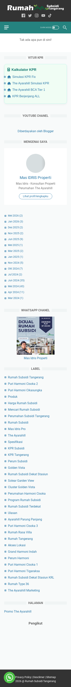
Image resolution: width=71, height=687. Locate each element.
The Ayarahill (17, 435)
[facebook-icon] (23, 16)
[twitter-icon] (30, 16)
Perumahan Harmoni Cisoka (27, 493)
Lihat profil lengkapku (35, 196)
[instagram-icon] (36, 16)
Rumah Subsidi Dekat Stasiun (28, 474)
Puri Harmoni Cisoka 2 (23, 384)
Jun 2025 (15, 239)
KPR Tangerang (18, 455)
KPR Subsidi (16, 448)
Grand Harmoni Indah (22, 551)
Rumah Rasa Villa (20, 532)
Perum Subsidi (17, 461)
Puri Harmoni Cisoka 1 (23, 564)
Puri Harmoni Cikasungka (25, 390)
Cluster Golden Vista (21, 487)
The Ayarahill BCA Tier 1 (26, 89)
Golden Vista (16, 468)
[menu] (8, 27)
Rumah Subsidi (18, 422)
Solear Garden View (21, 480)
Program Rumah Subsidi (24, 500)
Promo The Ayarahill (17, 611)
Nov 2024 (15, 262)
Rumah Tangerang (20, 539)
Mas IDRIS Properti (35, 177)
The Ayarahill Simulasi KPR (28, 83)
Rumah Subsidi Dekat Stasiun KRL (31, 577)
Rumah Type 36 (18, 584)
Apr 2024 (16, 292)
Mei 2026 (15, 215)
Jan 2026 (15, 221)
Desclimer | (39, 677)
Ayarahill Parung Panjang (25, 519)
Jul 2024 (15, 274)
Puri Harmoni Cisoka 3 (23, 526)
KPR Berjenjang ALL (23, 96)
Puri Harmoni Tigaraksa (24, 571)
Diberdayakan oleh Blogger (36, 131)
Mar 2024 (15, 298)
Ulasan (12, 513)
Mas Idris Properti (35, 358)
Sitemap (51, 677)
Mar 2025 (15, 250)
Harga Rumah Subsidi (22, 403)
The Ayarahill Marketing (24, 590)
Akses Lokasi (17, 545)
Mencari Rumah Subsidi (24, 409)
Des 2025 (15, 227)
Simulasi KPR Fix (21, 76)
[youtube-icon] (43, 16)
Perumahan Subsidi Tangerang (28, 416)
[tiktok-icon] (50, 16)
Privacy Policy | (24, 677)
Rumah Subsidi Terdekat (24, 506)
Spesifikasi (15, 442)
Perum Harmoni (18, 558)
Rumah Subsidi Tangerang (26, 377)
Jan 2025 (15, 256)
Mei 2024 (16, 286)
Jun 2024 (16, 280)
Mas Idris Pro (17, 429)
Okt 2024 (15, 268)
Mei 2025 (15, 245)
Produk (12, 396)
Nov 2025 (15, 233)
